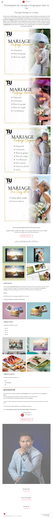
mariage (11, 19)
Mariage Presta (26, 489)
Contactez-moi (7, 24)
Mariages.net (26, 506)
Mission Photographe (26, 497)
